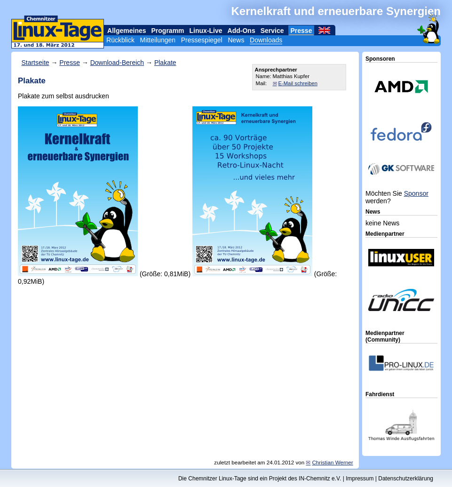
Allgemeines (126, 30)
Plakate (165, 62)
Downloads (266, 40)
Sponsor (416, 193)
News (236, 40)
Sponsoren (380, 59)
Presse (301, 30)
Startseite (35, 62)
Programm (167, 30)
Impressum (359, 478)
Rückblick (120, 40)
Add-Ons (241, 30)
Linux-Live (206, 30)
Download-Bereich (117, 62)
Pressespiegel (201, 40)
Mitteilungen (158, 40)
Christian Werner (332, 462)
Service (272, 30)
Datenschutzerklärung (405, 478)
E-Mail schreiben (297, 83)
